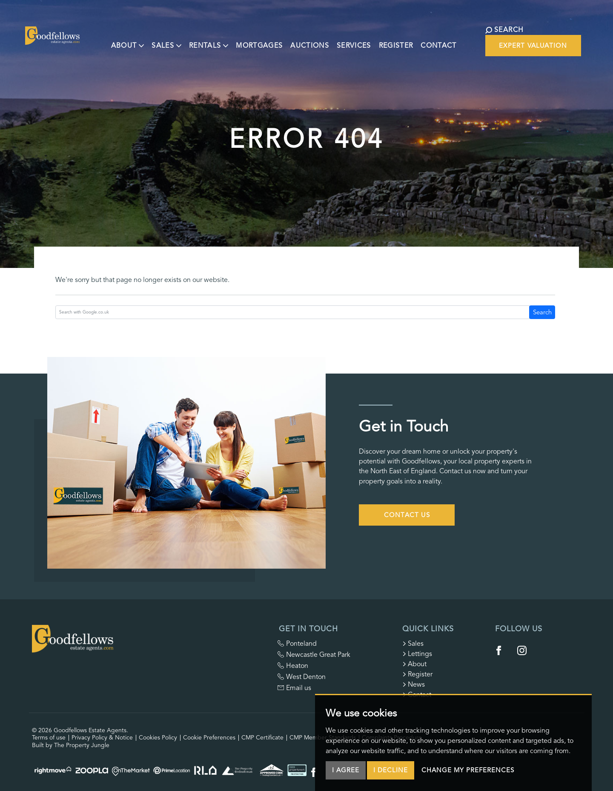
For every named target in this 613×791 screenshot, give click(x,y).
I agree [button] (345, 771)
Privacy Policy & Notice (102, 737)
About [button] (116, 39)
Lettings (417, 654)
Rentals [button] (197, 39)
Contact (427, 39)
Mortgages (247, 39)
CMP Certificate (262, 737)
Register (384, 39)
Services (342, 39)
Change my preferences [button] (467, 771)
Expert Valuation (513, 45)
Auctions (298, 39)
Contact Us (407, 515)
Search (542, 312)
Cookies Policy (158, 737)
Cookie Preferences (209, 737)
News (413, 684)
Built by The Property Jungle (70, 745)
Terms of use (49, 737)
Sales (413, 643)
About (414, 664)
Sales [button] (155, 39)
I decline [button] (390, 771)
